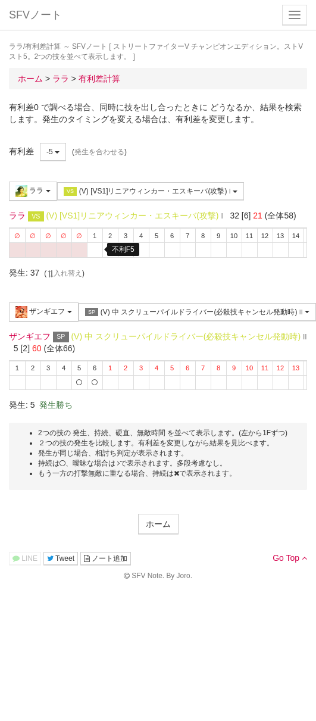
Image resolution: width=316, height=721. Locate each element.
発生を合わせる (99, 152)
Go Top (290, 558)
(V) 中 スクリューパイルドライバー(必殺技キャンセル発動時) (197, 312)
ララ (33, 191)
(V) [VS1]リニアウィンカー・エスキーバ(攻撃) (150, 191)
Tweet (60, 558)
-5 (53, 152)
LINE (24, 558)
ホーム (158, 524)
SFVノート (35, 15)
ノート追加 (105, 558)
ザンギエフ (43, 312)
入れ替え (64, 273)
